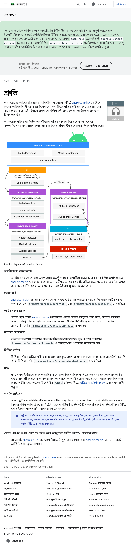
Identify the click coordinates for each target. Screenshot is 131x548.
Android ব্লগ (52, 494)
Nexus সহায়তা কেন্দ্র (98, 494)
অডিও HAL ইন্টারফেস (92, 383)
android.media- (81, 102)
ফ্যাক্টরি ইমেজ (10, 504)
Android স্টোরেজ (12, 483)
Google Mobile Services (101, 504)
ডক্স (16, 80)
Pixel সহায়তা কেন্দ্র (98, 488)
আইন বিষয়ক (45, 528)
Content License (47, 457)
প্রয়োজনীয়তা (10, 488)
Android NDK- (31, 440)
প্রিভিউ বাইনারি (11, 499)
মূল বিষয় (26, 80)
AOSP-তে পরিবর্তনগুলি (87, 47)
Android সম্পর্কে (12, 528)
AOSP (7, 80)
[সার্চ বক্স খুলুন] (78, 4)
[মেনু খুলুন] (5, 4)
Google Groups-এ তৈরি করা (60, 510)
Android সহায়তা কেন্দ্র (100, 483)
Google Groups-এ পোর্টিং (59, 515)
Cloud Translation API (45, 67)
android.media (19, 282)
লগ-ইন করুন (121, 4)
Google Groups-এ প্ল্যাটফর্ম (60, 504)
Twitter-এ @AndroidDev (59, 488)
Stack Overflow (97, 510)
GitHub (8, 515)
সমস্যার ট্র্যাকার (96, 515)
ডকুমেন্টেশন (11, 14)
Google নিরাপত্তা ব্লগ (56, 499)
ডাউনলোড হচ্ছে (11, 494)
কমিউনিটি (30, 528)
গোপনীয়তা (73, 528)
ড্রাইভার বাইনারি (11, 510)
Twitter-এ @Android (57, 483)
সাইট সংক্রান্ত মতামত (92, 528)
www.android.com (99, 499)
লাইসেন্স (60, 528)
